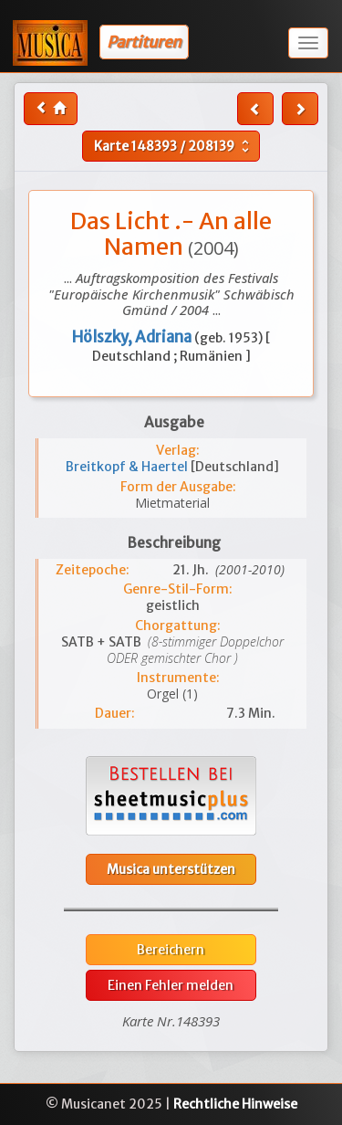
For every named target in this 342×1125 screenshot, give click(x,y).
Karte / (174, 146)
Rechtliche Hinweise (235, 1104)
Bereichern (170, 949)
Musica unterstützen (171, 869)
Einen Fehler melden (170, 985)
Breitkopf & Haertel (128, 466)
